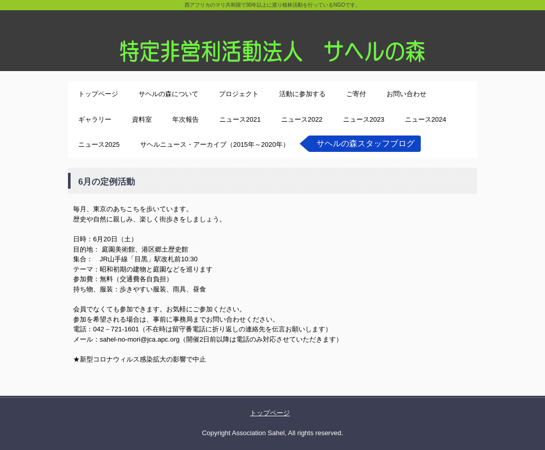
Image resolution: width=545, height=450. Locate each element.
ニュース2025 (99, 144)
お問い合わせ (406, 94)
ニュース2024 (425, 119)
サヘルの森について (168, 94)
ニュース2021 (240, 119)
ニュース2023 (363, 119)
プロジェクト (239, 94)
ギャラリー (94, 119)
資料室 (142, 119)
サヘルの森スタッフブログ (365, 143)
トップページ (98, 94)
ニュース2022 (302, 119)
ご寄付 (356, 94)
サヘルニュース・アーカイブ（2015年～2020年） (214, 144)
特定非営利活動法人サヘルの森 (272, 35)
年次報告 (185, 119)
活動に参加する (302, 94)
